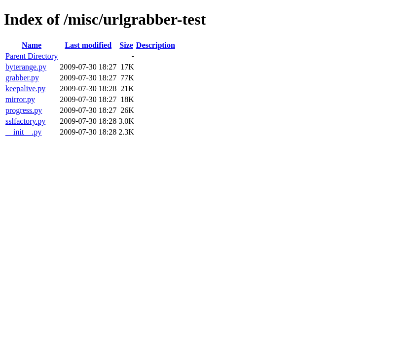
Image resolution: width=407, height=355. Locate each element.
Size (126, 45)
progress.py (23, 110)
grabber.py (22, 77)
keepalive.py (25, 88)
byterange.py (25, 67)
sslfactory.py (25, 121)
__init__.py (23, 132)
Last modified (88, 45)
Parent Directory (31, 56)
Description (155, 45)
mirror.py (20, 99)
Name (31, 45)
